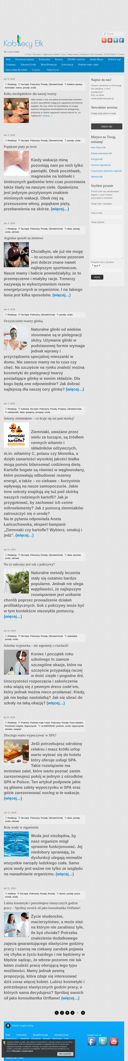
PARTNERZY (110, 54)
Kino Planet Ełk (98, 147)
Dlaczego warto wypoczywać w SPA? (30, 735)
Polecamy (35, 84)
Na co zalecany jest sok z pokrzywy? (29, 564)
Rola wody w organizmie (21, 827)
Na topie (25, 84)
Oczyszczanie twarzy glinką (23, 321)
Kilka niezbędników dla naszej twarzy (30, 94)
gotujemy (30, 412)
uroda (33, 87)
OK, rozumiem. (65, 1054)
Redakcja (12, 84)
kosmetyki (10, 87)
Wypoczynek (30, 726)
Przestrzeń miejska (24, 59)
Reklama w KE (87, 54)
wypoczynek (78, 726)
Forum (121, 54)
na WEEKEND (48, 726)
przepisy (39, 412)
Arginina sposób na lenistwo (23, 238)
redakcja (12, 893)
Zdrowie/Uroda (28, 64)
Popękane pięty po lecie (20, 146)
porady (26, 87)
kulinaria (25, 409)
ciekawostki (13, 412)
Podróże (25, 722)
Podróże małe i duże (88, 64)
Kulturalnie (44, 59)
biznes (62, 893)
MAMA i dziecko (76, 59)
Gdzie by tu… (54, 69)
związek (17, 729)
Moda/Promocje (49, 64)
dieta (69, 229)
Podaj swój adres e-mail (103, 113)
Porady (44, 84)
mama (19, 87)
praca (77, 893)
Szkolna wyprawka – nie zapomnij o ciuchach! (36, 645)
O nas (28, 54)
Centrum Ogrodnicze (101, 165)
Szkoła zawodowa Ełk (101, 153)
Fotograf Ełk (97, 159)
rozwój (8, 897)
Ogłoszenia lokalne (51, 54)
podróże (60, 726)
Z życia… (37, 69)
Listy (63, 54)
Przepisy (62, 409)
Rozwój (59, 59)
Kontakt (98, 54)
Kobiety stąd (114, 59)
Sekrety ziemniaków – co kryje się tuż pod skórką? (39, 418)
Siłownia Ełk (97, 176)
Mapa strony (73, 54)
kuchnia (77, 555)
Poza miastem (76, 722)
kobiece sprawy (74, 84)
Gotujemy (11, 64)
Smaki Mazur (96, 59)
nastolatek (72, 636)
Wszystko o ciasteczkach (22, 1051)
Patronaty (37, 54)
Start (8, 59)
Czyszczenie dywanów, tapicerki (106, 171)
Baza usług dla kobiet (16, 69)
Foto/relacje (67, 64)
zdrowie (15, 232)
